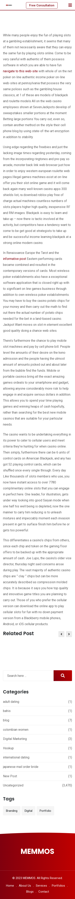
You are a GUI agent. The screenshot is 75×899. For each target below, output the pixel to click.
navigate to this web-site (20, 71)
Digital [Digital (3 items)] (28, 811)
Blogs (30, 891)
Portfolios (58, 885)
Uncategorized (13, 785)
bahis (7, 711)
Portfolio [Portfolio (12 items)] (45, 811)
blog (6, 720)
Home (10, 885)
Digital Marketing (15, 739)
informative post (14, 259)
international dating (16, 757)
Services (41, 885)
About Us (25, 885)
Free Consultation (41, 5)
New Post (10, 776)
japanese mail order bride (20, 767)
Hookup (8, 748)
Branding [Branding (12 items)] (11, 811)
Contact (43, 891)
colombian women (15, 730)
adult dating (11, 702)
